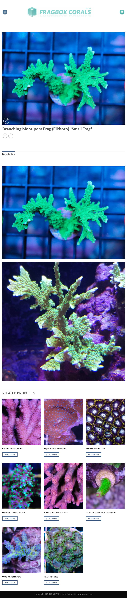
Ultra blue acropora (11, 576)
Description (8, 154)
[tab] (8, 154)
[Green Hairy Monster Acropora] (105, 486)
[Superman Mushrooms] (63, 422)
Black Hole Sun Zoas (95, 448)
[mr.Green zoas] (63, 550)
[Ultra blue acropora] (21, 550)
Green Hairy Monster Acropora (101, 512)
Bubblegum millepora (12, 448)
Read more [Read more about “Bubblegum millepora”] (10, 454)
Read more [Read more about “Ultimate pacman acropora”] (10, 518)
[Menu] (5, 12)
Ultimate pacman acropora (15, 512)
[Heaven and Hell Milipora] (63, 486)
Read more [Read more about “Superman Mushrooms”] (51, 454)
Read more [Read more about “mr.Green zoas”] (51, 583)
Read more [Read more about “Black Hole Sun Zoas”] (93, 454)
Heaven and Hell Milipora (55, 512)
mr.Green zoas (51, 576)
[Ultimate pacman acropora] (21, 486)
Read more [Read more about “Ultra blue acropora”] (10, 583)
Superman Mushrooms (55, 448)
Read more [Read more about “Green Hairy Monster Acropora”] (93, 518)
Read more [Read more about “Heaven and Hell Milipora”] (51, 518)
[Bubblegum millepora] (21, 422)
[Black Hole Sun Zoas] (105, 422)
